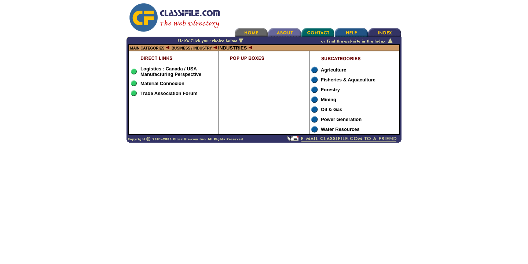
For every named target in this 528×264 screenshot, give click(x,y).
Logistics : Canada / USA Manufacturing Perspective (170, 71)
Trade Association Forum (169, 93)
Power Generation (341, 119)
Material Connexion (162, 83)
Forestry (330, 89)
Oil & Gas (331, 109)
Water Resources (340, 129)
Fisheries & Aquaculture (348, 79)
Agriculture (333, 70)
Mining (328, 99)
